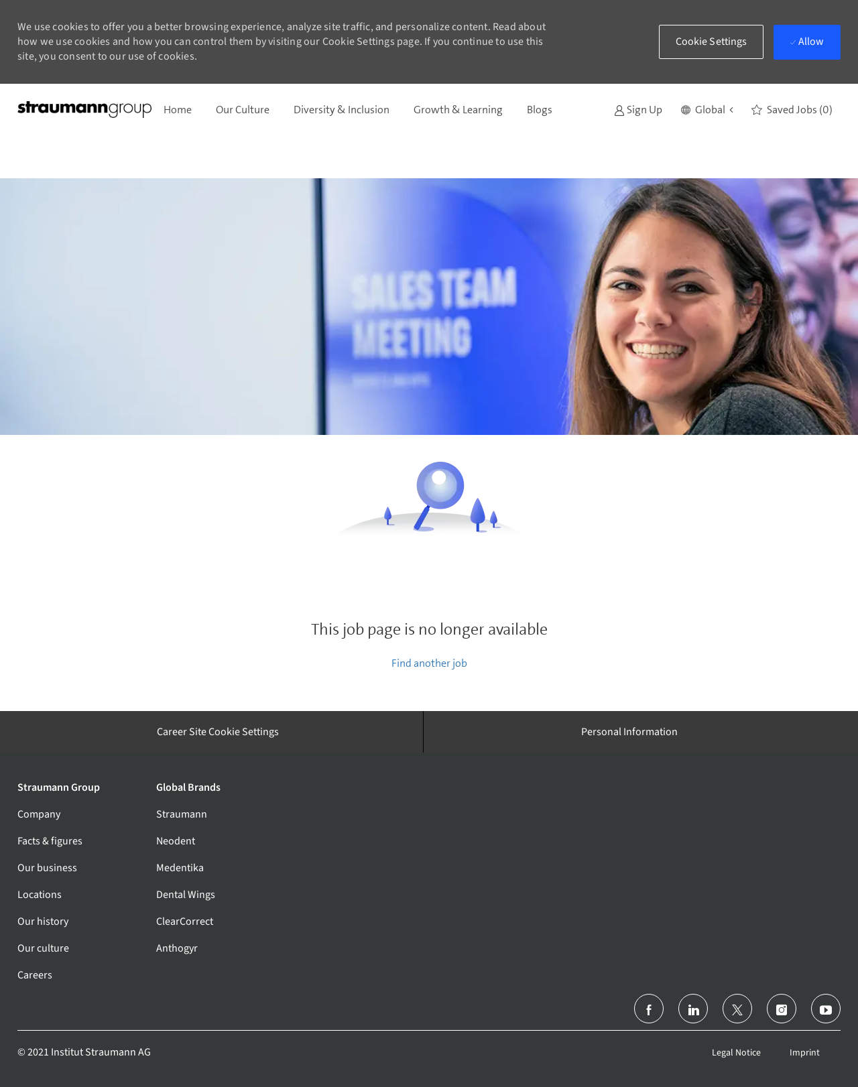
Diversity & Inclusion (341, 110)
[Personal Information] (629, 732)
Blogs (539, 110)
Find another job (429, 663)
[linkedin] (693, 1008)
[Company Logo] (84, 109)
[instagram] (781, 1008)
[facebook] (649, 1008)
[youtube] (826, 1008)
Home (178, 110)
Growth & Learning (458, 110)
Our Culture (242, 110)
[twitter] (737, 1008)
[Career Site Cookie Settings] (217, 732)
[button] (706, 110)
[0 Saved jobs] (792, 110)
